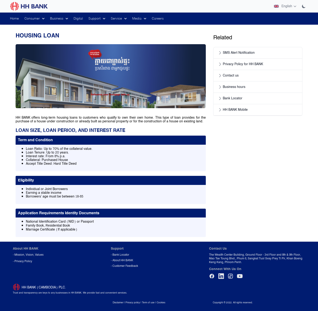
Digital (78, 18)
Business (59, 18)
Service (119, 18)
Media (139, 18)
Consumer (34, 18)
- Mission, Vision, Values (28, 255)
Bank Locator (229, 98)
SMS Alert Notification (236, 53)
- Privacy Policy (22, 261)
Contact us (228, 75)
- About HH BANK (122, 260)
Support (96, 18)
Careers (158, 18)
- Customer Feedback (124, 265)
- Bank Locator (120, 254)
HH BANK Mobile (232, 110)
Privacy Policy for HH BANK (240, 64)
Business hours (231, 87)
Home (14, 18)
